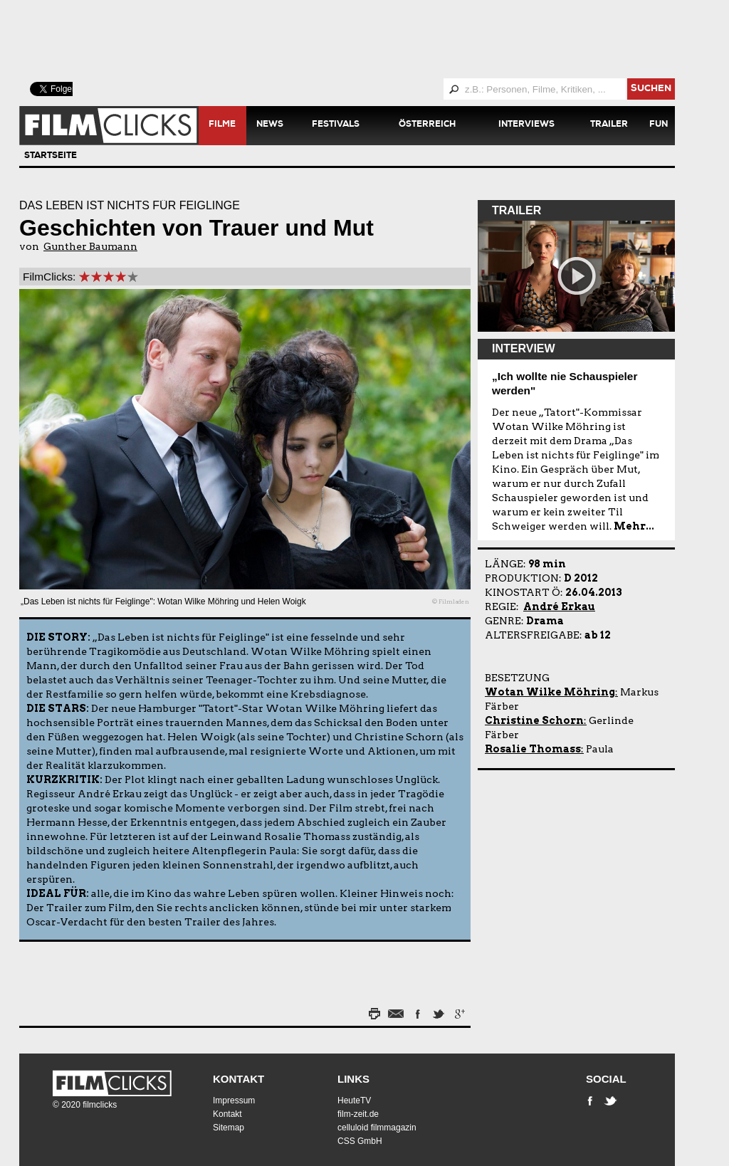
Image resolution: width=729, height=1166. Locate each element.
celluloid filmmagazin (376, 1128)
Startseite (50, 156)
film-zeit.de (358, 1114)
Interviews (526, 125)
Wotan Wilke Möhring (550, 692)
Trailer (609, 125)
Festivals (336, 125)
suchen (651, 89)
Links (353, 1079)
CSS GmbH (359, 1141)
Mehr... (634, 526)
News (269, 125)
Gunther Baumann (90, 246)
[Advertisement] (364, 39)
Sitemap (228, 1128)
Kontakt (238, 1079)
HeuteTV (354, 1100)
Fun (658, 125)
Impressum (234, 1100)
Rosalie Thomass (533, 749)
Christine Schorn (534, 720)
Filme (222, 125)
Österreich (427, 125)
